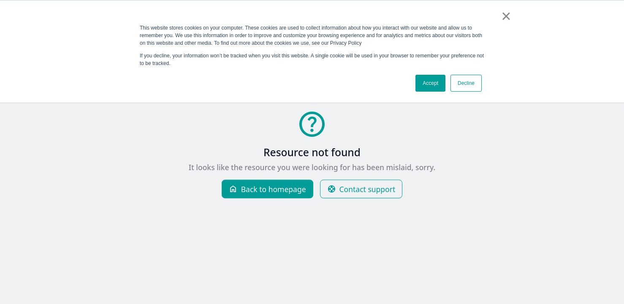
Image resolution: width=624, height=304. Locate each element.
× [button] (506, 16)
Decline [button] (466, 83)
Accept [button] (430, 83)
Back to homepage (267, 189)
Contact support (361, 189)
